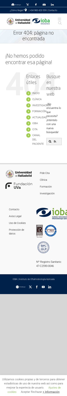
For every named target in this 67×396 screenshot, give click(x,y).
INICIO (35, 93)
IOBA (35, 123)
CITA (35, 129)
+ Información (51, 391)
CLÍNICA (37, 99)
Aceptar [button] (25, 391)
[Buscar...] (54, 141)
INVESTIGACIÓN (41, 105)
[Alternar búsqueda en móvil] (60, 23)
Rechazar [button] (36, 391)
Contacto (52, 10)
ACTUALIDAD (39, 117)
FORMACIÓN (39, 111)
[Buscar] (50, 141)
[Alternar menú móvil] (60, 19)
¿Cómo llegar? (18, 10)
